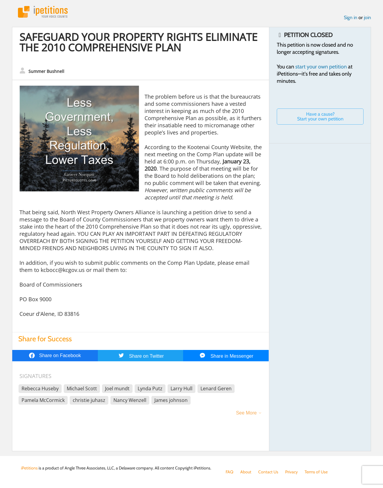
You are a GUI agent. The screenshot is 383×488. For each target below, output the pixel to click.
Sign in (350, 17)
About (245, 472)
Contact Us (268, 472)
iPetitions (43, 12)
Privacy (291, 472)
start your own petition (321, 66)
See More (246, 412)
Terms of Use (316, 472)
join (367, 17)
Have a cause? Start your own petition (320, 116)
